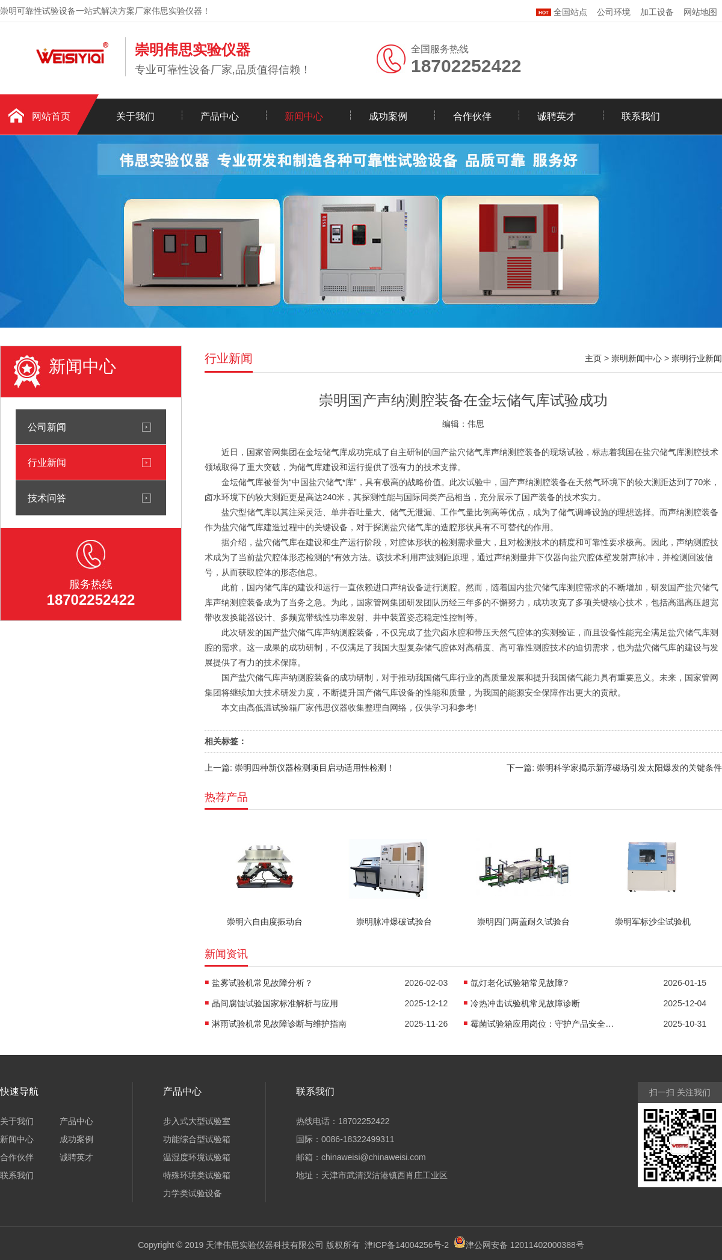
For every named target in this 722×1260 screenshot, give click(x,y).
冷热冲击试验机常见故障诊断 (525, 1003)
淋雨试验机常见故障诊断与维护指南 (279, 1024)
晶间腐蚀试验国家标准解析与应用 (275, 1003)
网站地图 (700, 12)
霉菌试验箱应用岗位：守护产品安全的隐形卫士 (543, 1024)
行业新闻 (47, 462)
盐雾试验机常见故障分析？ (262, 983)
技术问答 (47, 497)
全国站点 (561, 10)
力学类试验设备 (192, 1193)
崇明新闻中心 (636, 358)
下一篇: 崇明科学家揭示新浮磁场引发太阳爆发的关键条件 (614, 767)
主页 (593, 358)
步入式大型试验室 (196, 1121)
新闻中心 (304, 116)
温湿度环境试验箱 (196, 1157)
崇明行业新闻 (696, 358)
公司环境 (614, 12)
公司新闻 (47, 426)
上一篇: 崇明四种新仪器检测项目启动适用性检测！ (300, 767)
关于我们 (135, 116)
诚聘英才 (556, 116)
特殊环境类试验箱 (196, 1175)
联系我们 (641, 116)
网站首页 (51, 116)
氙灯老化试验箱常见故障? (519, 983)
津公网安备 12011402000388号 (525, 1245)
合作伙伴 (472, 116)
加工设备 (657, 12)
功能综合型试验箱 (196, 1139)
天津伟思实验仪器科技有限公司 (265, 1245)
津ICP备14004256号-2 (407, 1245)
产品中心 (219, 116)
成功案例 (388, 116)
